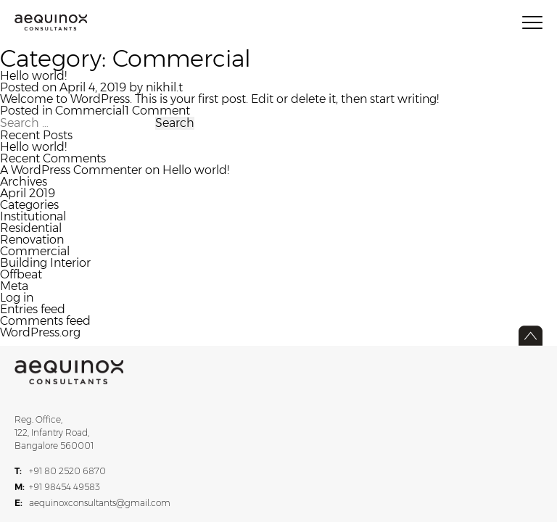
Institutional (33, 216)
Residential (31, 228)
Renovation (32, 239)
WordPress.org (40, 332)
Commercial (90, 110)
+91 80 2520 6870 (60, 471)
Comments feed (45, 321)
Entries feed (32, 309)
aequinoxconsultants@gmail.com (92, 503)
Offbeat (21, 274)
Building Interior (45, 263)
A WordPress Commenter (71, 170)
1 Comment (157, 110)
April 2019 (27, 193)
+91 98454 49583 (57, 487)
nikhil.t (164, 87)
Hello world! (33, 76)
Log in (16, 297)
